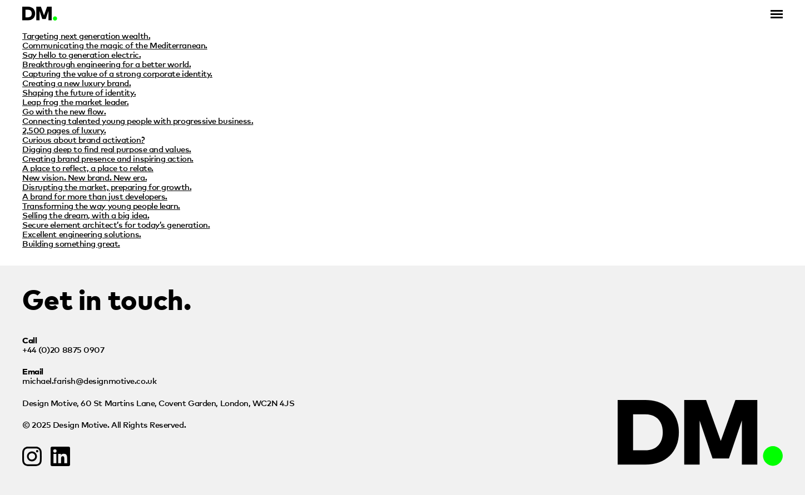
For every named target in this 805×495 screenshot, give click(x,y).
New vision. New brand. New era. (84, 177)
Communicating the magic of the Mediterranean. (114, 45)
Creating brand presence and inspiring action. (107, 158)
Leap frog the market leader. (75, 101)
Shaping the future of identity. (79, 92)
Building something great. (71, 243)
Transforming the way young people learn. (101, 205)
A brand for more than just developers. (94, 196)
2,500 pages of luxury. (64, 130)
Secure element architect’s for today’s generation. (116, 224)
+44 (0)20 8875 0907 (63, 349)
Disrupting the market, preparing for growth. (106, 186)
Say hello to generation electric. (81, 54)
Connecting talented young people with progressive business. (137, 120)
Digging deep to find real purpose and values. (106, 148)
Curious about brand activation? (83, 139)
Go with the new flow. (64, 111)
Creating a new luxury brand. (76, 82)
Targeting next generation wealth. (86, 35)
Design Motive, (158, 402)
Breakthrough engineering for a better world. (106, 63)
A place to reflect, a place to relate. (87, 167)
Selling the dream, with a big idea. (85, 215)
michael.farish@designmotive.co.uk (89, 380)
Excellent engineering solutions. (81, 233)
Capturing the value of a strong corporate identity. (117, 73)
